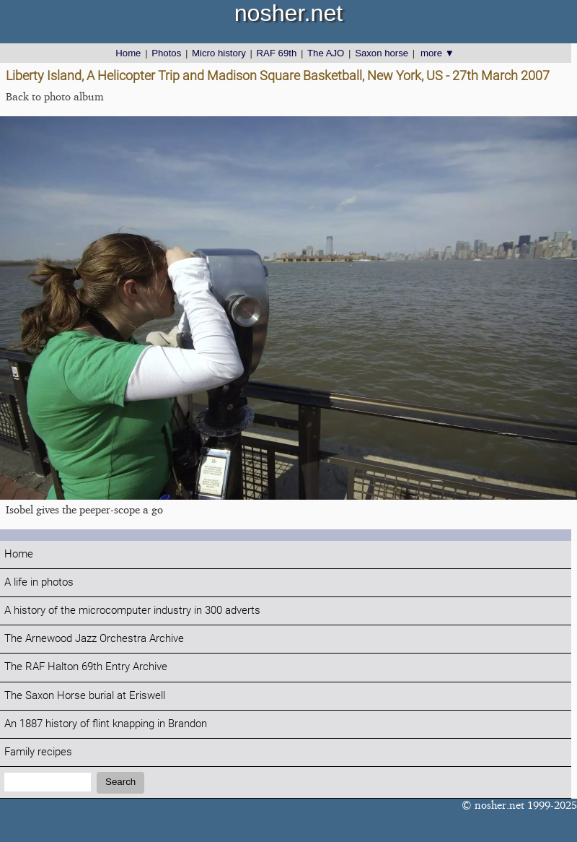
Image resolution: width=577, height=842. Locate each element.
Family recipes (38, 752)
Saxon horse (381, 53)
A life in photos (39, 582)
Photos (166, 53)
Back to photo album (55, 96)
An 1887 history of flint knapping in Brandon (105, 724)
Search (120, 781)
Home (128, 53)
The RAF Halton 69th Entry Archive (85, 667)
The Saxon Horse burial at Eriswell (84, 696)
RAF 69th (277, 53)
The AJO (325, 53)
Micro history (219, 53)
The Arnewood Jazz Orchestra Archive (94, 639)
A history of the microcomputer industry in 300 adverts (132, 610)
